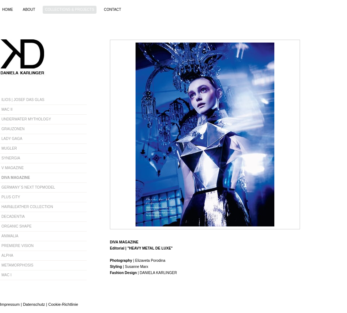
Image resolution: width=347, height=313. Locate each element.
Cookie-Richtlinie (63, 304)
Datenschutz (34, 304)
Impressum (10, 304)
